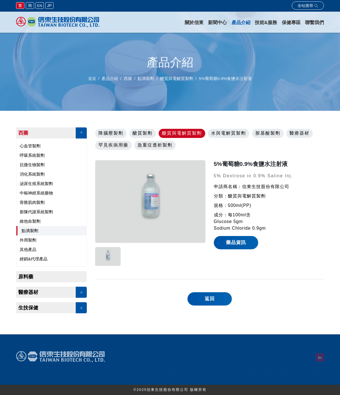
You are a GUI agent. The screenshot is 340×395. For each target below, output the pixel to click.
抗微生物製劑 (32, 164)
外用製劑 (28, 240)
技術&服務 (266, 22)
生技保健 (28, 308)
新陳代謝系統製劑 (36, 211)
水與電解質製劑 (228, 133)
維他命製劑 (30, 221)
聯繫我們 (314, 22)
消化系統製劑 (32, 174)
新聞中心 (217, 22)
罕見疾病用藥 (113, 145)
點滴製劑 (30, 230)
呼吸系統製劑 (32, 155)
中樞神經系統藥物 (36, 193)
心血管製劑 (30, 145)
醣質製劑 (143, 133)
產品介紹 (241, 22)
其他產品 (28, 249)
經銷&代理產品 (33, 259)
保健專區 (291, 22)
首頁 (92, 80)
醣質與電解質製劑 (182, 133)
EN (39, 6)
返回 (210, 298)
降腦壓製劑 (110, 133)
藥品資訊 (236, 242)
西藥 (23, 133)
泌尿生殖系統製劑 (36, 183)
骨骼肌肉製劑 (32, 202)
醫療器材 (28, 292)
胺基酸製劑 (267, 133)
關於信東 (194, 22)
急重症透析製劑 (155, 145)
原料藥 (25, 276)
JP (49, 5)
